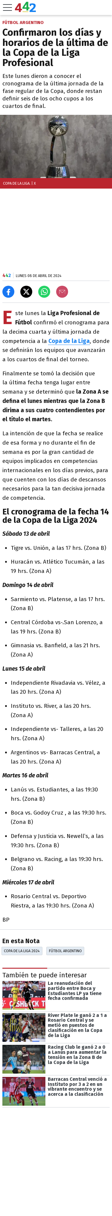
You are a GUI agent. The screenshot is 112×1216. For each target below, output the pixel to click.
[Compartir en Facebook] (8, 292)
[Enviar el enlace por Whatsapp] (44, 292)
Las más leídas (24, 1197)
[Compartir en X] (26, 292)
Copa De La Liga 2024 (22, 951)
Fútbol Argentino (65, 951)
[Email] (62, 292)
